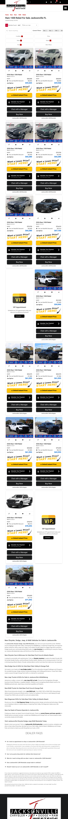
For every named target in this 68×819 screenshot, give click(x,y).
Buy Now (19, 114)
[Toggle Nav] (65, 7)
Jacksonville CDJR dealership (33, 724)
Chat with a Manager (19, 109)
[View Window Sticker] (9, 70)
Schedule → (19, 316)
